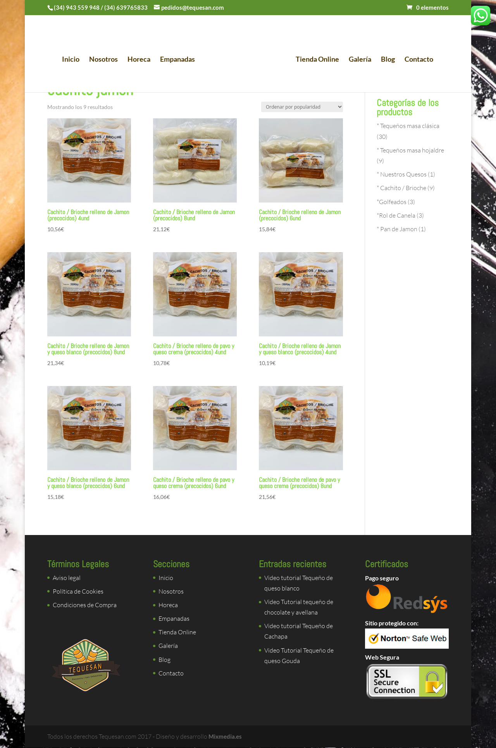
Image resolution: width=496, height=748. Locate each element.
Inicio (73, 60)
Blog (386, 60)
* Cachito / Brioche (401, 188)
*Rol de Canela (396, 215)
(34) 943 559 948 (77, 7)
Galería (357, 60)
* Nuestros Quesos (402, 174)
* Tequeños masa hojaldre (410, 150)
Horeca (141, 60)
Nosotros (105, 60)
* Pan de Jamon (397, 229)
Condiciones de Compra (85, 605)
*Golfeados (391, 202)
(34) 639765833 (126, 7)
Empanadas (179, 60)
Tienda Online (315, 60)
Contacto (416, 60)
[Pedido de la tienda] (302, 107)
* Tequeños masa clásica (408, 126)
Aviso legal (67, 578)
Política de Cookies (78, 591)
